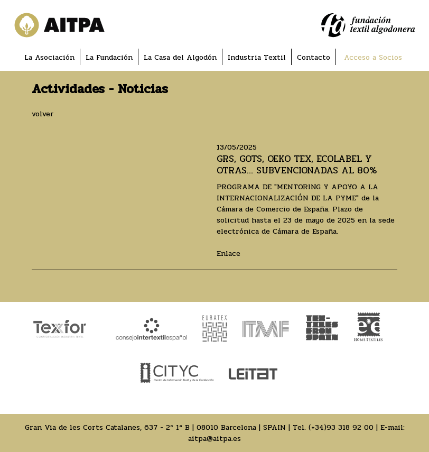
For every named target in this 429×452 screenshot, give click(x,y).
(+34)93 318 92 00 (341, 427)
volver (43, 113)
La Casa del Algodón (180, 57)
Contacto (313, 57)
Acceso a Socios (373, 57)
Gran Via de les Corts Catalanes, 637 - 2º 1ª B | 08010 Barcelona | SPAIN (155, 427)
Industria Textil (257, 57)
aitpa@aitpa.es (214, 438)
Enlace (228, 253)
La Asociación (49, 57)
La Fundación (109, 57)
